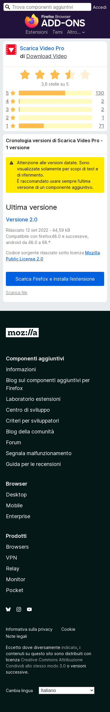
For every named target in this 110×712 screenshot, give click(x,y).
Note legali (16, 636)
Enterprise (18, 516)
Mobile (14, 505)
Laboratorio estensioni (33, 399)
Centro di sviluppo (28, 410)
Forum (13, 442)
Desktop (16, 494)
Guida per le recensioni (33, 464)
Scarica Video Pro (42, 48)
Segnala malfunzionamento (39, 453)
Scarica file (16, 292)
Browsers (17, 547)
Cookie (68, 629)
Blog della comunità (30, 431)
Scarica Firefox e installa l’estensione (55, 279)
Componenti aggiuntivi (35, 358)
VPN (11, 558)
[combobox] (47, 7)
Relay (12, 568)
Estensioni (37, 32)
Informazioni (21, 369)
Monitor (15, 579)
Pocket (14, 590)
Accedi (99, 7)
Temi (57, 32)
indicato (69, 647)
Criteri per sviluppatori (32, 421)
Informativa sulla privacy (29, 629)
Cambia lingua (19, 690)
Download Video (46, 56)
